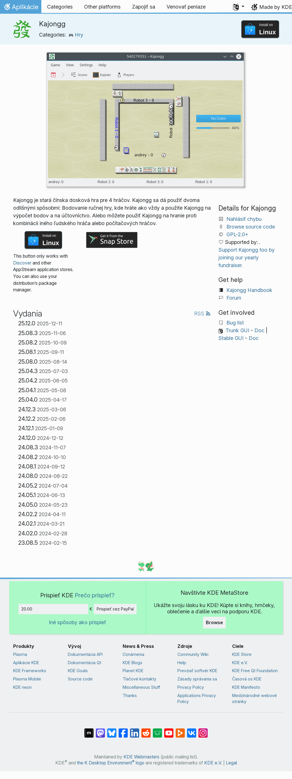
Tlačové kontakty (139, 678)
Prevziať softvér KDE (197, 670)
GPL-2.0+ (237, 234)
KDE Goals (78, 670)
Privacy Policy (190, 687)
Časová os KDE (246, 678)
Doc (259, 330)
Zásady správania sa (197, 678)
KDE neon (22, 687)
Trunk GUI (237, 330)
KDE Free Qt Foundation (255, 670)
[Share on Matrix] (89, 730)
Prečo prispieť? (95, 595)
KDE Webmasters (141, 757)
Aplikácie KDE (26, 662)
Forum (233, 298)
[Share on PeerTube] (180, 730)
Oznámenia (133, 654)
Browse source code (250, 227)
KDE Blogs (132, 662)
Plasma (20, 654)
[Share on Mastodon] (100, 730)
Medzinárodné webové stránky (254, 698)
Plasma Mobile (27, 678)
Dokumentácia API (85, 654)
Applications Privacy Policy (196, 698)
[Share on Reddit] (146, 730)
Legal (231, 763)
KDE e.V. (240, 662)
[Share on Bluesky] (111, 730)
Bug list (235, 323)
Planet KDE (133, 670)
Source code (80, 678)
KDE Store (242, 654)
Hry (76, 35)
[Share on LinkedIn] (134, 730)
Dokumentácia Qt (84, 662)
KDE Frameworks (29, 670)
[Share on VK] (191, 730)
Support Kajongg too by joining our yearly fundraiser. (246, 257)
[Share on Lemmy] (157, 730)
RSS (202, 314)
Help (181, 662)
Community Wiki (192, 654)
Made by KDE (275, 7)
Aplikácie (20, 8)
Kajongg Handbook (249, 290)
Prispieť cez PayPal (115, 608)
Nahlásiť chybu (243, 219)
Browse (214, 622)
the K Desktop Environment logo (110, 763)
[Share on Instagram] (203, 730)
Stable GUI (231, 338)
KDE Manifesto (246, 687)
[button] (238, 7)
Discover (22, 263)
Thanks (130, 695)
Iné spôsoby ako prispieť (77, 622)
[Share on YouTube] (168, 730)
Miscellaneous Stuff (141, 687)
